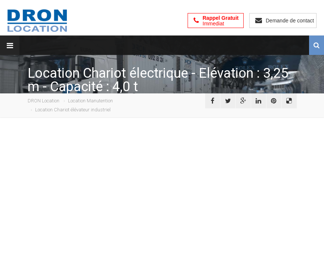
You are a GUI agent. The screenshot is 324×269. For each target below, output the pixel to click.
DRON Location (43, 100)
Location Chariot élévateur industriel (73, 109)
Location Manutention (90, 100)
